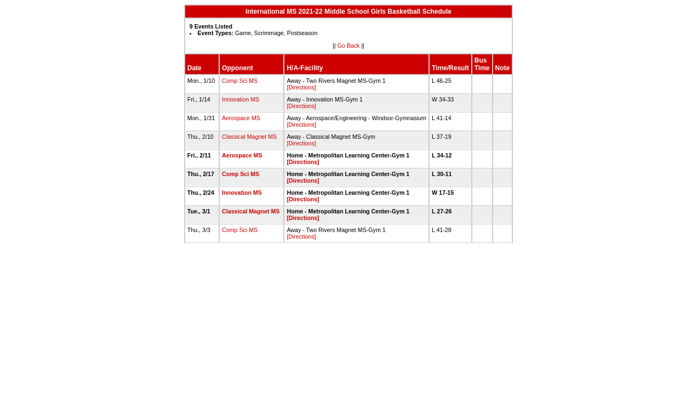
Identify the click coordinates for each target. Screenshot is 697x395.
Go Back (349, 45)
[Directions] (301, 87)
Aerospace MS (241, 118)
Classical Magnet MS (249, 136)
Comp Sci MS (240, 80)
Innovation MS (240, 99)
